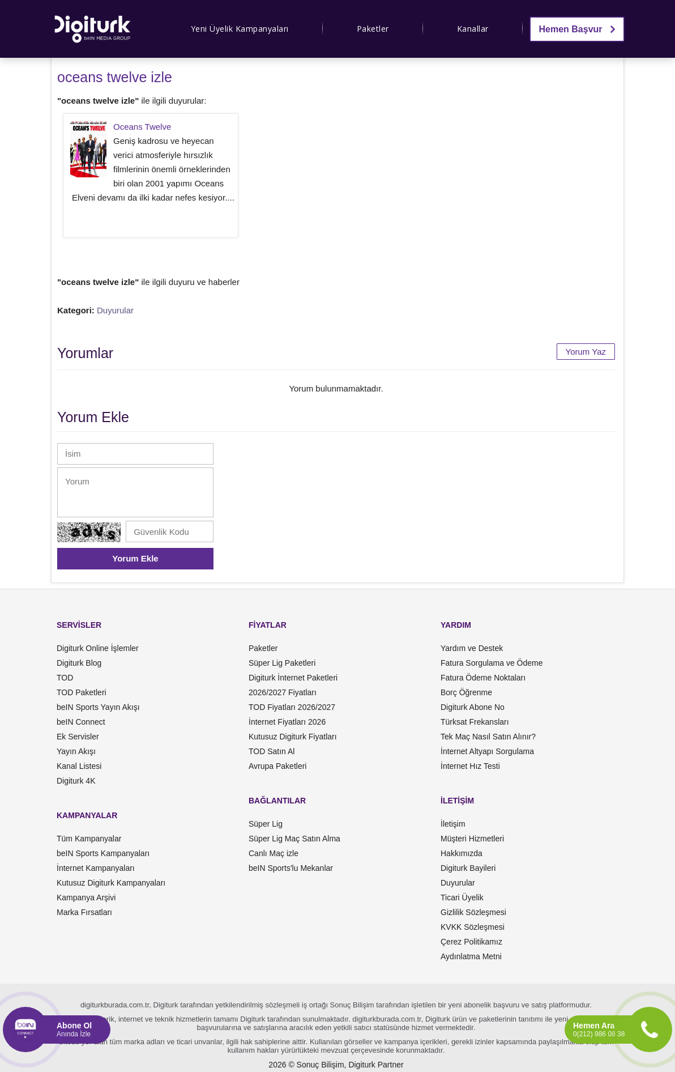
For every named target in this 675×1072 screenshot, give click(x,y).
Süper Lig (266, 823)
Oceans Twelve (142, 126)
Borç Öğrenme (466, 692)
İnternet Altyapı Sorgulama (487, 751)
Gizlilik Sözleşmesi (473, 912)
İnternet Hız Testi (470, 766)
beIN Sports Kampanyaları (103, 853)
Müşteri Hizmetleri (472, 838)
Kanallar (473, 28)
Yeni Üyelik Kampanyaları (240, 28)
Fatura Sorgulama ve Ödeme (492, 662)
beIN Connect (81, 721)
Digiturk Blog (79, 662)
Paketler (373, 28)
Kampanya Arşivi (86, 897)
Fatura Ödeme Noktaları (483, 677)
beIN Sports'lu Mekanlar (291, 868)
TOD (65, 677)
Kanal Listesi (79, 766)
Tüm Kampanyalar (89, 838)
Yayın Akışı (76, 751)
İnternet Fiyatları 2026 (287, 721)
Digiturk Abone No (473, 707)
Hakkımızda (461, 853)
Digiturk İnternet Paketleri (293, 677)
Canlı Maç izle (273, 853)
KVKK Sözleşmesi (473, 926)
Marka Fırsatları (84, 912)
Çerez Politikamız (471, 941)
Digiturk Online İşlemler (98, 648)
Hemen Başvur (577, 29)
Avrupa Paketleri (277, 766)
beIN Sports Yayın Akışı (98, 707)
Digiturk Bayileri (468, 868)
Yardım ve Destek (472, 648)
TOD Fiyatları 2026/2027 (292, 707)
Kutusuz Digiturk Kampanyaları (111, 882)
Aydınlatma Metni (471, 956)
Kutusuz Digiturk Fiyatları (293, 736)
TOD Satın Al (271, 751)
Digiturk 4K (76, 780)
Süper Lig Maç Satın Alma (294, 838)
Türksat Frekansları (475, 721)
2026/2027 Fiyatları (283, 692)
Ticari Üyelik (462, 897)
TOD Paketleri (81, 692)
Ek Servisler (78, 736)
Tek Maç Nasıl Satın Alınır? (488, 736)
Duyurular (115, 310)
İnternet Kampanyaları (96, 868)
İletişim (453, 823)
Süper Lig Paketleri (282, 662)
